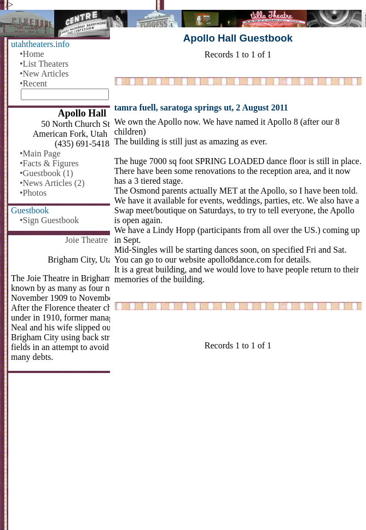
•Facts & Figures (49, 163)
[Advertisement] (238, 444)
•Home (32, 54)
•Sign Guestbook (49, 220)
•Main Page (40, 153)
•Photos (33, 192)
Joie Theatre (86, 239)
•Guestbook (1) (46, 173)
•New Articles (44, 73)
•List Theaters (44, 63)
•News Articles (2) (52, 183)
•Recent (33, 83)
